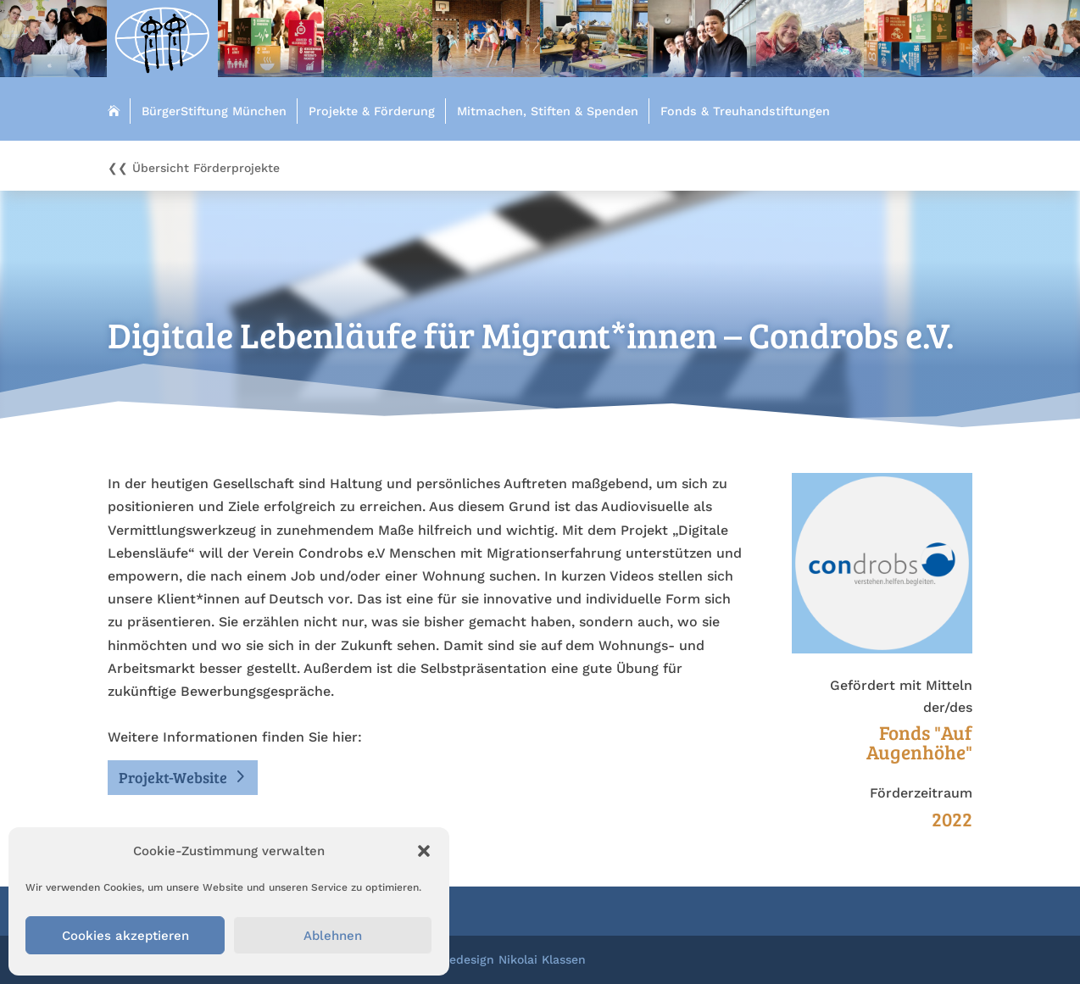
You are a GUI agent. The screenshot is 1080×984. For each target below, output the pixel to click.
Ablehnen (332, 935)
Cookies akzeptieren (125, 935)
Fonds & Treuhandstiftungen (745, 111)
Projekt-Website (173, 777)
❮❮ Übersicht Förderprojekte (194, 168)
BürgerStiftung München (214, 111)
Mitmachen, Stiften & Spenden (547, 111)
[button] (423, 850)
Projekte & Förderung (372, 111)
